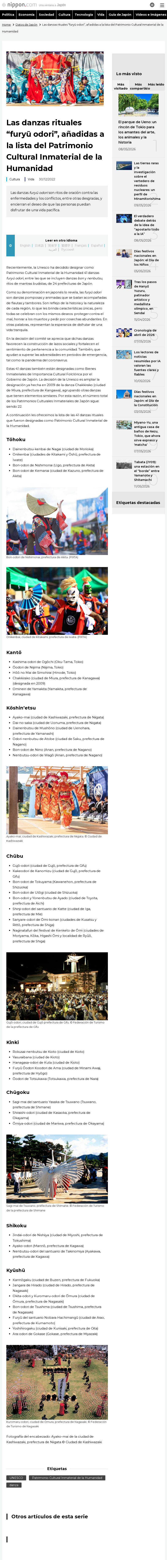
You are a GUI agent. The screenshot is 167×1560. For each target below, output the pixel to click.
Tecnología (84, 15)
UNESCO (16, 1478)
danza (14, 1485)
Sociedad (46, 15)
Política (8, 15)
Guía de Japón (120, 15)
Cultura (64, 15)
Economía (26, 15)
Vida (100, 15)
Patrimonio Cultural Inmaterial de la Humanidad (67, 1478)
